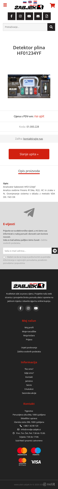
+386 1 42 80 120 (29, 425)
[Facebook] (11, 16)
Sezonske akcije (29, 393)
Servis (29, 385)
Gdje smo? (29, 373)
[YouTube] (29, 16)
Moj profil (29, 327)
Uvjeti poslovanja (29, 347)
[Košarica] (52, 5)
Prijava (29, 339)
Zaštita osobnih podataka (29, 351)
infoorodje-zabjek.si (31, 429)
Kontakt (29, 377)
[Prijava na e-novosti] (52, 251)
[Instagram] (20, 16)
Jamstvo (29, 381)
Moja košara (29, 335)
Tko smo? (29, 369)
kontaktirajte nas (33, 138)
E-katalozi (29, 389)
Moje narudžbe (29, 331)
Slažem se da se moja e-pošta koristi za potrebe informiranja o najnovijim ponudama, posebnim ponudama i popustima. (26, 260)
